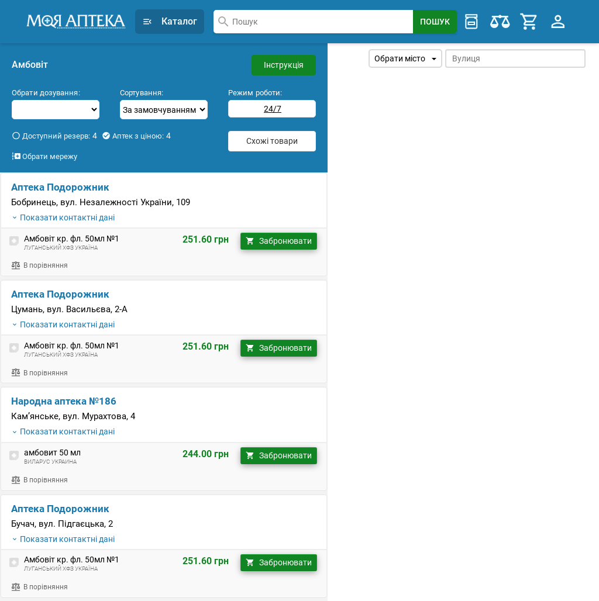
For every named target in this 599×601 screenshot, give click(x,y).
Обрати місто (405, 58)
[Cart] (529, 21)
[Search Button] (435, 21)
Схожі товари (272, 141)
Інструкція (284, 65)
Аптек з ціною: (136, 135)
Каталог (169, 21)
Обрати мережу (44, 156)
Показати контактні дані (63, 217)
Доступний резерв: (54, 135)
